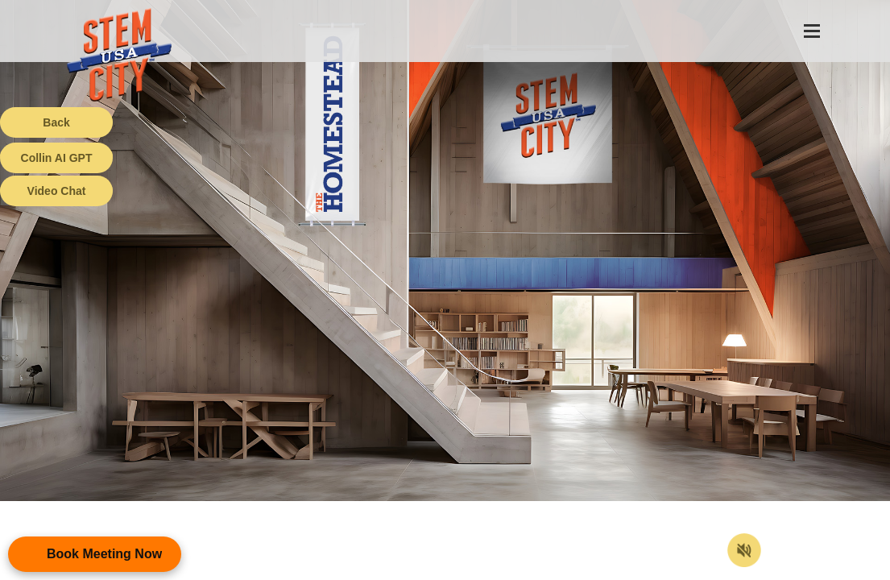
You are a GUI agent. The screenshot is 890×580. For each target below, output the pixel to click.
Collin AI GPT (57, 157)
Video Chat (56, 190)
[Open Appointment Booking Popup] (94, 554)
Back (56, 122)
